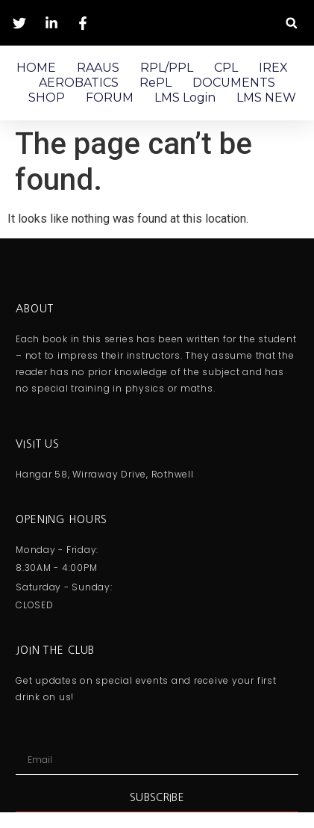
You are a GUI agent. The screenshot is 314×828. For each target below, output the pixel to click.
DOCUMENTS (233, 82)
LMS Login (185, 97)
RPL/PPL (166, 68)
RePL (155, 82)
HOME (36, 68)
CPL (226, 68)
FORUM (110, 97)
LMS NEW (266, 97)
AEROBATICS (79, 82)
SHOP (46, 97)
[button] (291, 22)
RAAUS (98, 68)
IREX (273, 68)
